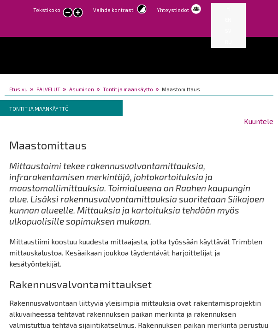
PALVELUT (48, 89)
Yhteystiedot (173, 10)
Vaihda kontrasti (114, 10)
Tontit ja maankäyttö (128, 89)
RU (228, 42)
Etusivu (18, 89)
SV (228, 31)
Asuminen (81, 89)
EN (228, 20)
